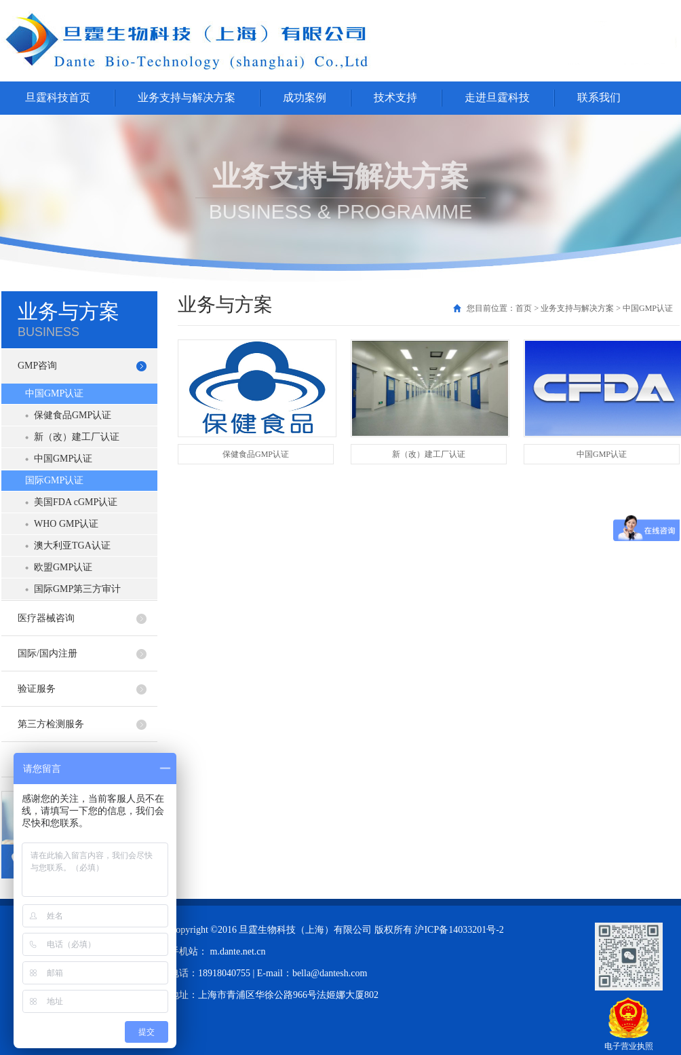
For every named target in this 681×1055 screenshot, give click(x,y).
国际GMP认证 (54, 480)
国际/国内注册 (47, 653)
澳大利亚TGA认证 (72, 545)
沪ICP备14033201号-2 (458, 930)
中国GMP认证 (54, 393)
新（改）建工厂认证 (76, 437)
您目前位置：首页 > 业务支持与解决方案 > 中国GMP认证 (570, 308)
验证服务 (37, 689)
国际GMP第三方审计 (77, 589)
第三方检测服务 (51, 724)
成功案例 (304, 97)
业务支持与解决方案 (186, 97)
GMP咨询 (37, 365)
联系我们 (599, 97)
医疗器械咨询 (46, 618)
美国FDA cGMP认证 (75, 502)
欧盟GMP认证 (63, 567)
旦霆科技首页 (57, 97)
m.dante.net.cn (238, 951)
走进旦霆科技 (497, 97)
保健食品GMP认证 (72, 415)
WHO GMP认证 (66, 524)
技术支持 (395, 97)
